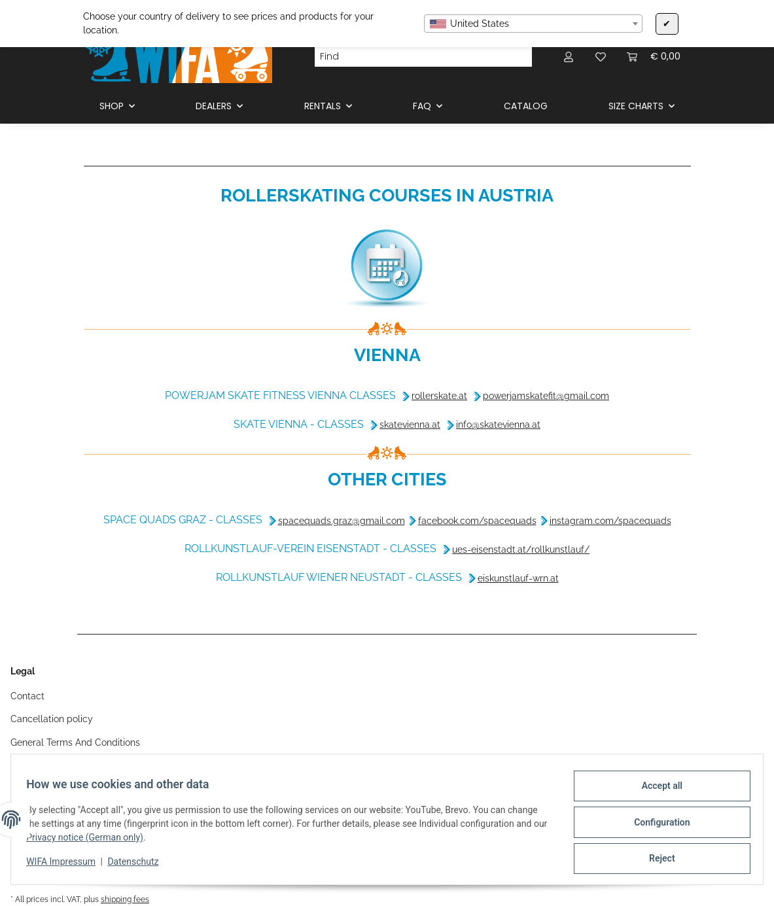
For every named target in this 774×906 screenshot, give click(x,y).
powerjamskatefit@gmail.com (546, 396)
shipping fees (125, 899)
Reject (656, 859)
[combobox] (533, 23)
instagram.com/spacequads (610, 520)
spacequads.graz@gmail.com (341, 520)
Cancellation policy (51, 719)
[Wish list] (600, 56)
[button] (569, 56)
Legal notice (36, 765)
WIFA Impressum (66, 865)
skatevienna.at (409, 424)
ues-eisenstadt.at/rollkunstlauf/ (520, 549)
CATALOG (526, 106)
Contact (27, 696)
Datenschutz (138, 865)
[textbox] (533, 23)
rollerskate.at (439, 396)
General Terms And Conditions (75, 742)
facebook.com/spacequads (477, 520)
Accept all (656, 791)
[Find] (413, 57)
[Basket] (653, 56)
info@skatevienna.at (498, 424)
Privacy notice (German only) (106, 841)
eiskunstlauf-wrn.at (518, 578)
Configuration (656, 825)
